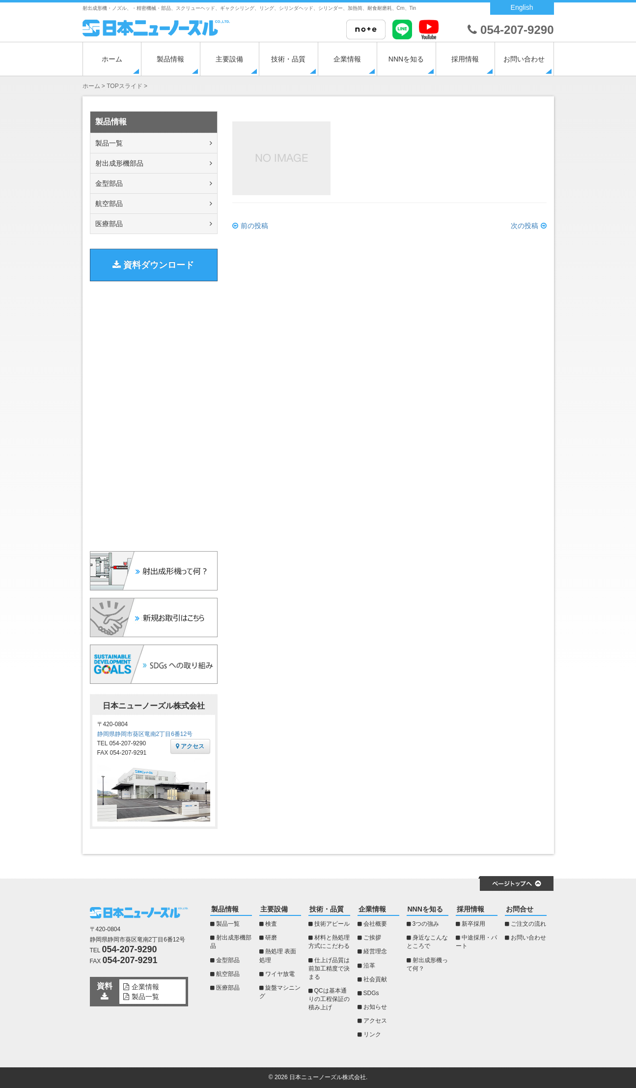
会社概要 (375, 923)
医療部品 (109, 224)
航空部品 (109, 203)
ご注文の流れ (528, 923)
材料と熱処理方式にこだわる (329, 941)
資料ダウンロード (153, 265)
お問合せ (519, 909)
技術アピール (332, 923)
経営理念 (375, 951)
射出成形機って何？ (427, 964)
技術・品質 (288, 59)
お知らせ (375, 1006)
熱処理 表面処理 (277, 955)
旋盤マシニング (280, 992)
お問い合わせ (524, 59)
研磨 (271, 937)
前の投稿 (254, 226)
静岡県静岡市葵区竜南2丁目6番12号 (145, 734)
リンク (372, 1034)
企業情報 (347, 59)
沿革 (369, 965)
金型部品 (109, 183)
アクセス (190, 746)
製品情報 (170, 59)
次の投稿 (524, 226)
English (522, 7)
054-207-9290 (510, 29)
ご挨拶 (372, 937)
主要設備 (229, 59)
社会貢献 (375, 979)
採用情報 (465, 59)
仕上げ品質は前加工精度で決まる (329, 968)
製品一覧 (109, 143)
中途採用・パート (476, 941)
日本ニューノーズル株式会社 (327, 1077)
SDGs (371, 993)
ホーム (112, 59)
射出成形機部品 (119, 163)
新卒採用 (473, 923)
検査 (271, 923)
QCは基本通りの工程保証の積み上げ (329, 999)
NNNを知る (406, 59)
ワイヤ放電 (280, 973)
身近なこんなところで (427, 941)
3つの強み (426, 923)
